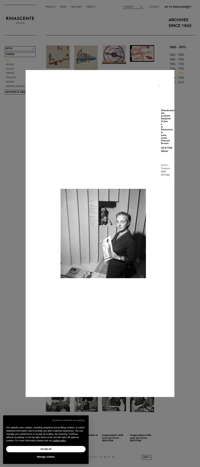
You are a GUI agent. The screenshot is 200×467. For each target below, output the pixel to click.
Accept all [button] (45, 449)
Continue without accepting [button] (68, 420)
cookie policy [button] (59, 440)
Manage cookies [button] (46, 457)
